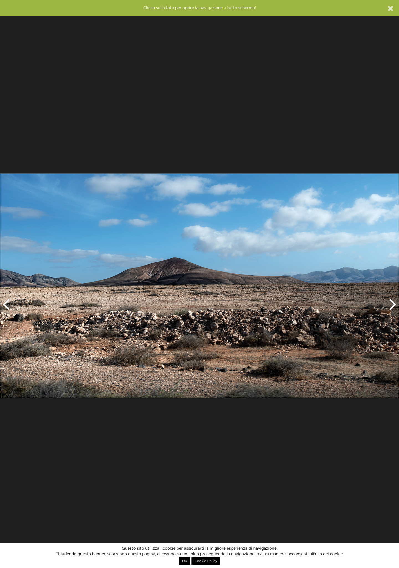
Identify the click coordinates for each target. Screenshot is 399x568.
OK (184, 561)
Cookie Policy (206, 561)
